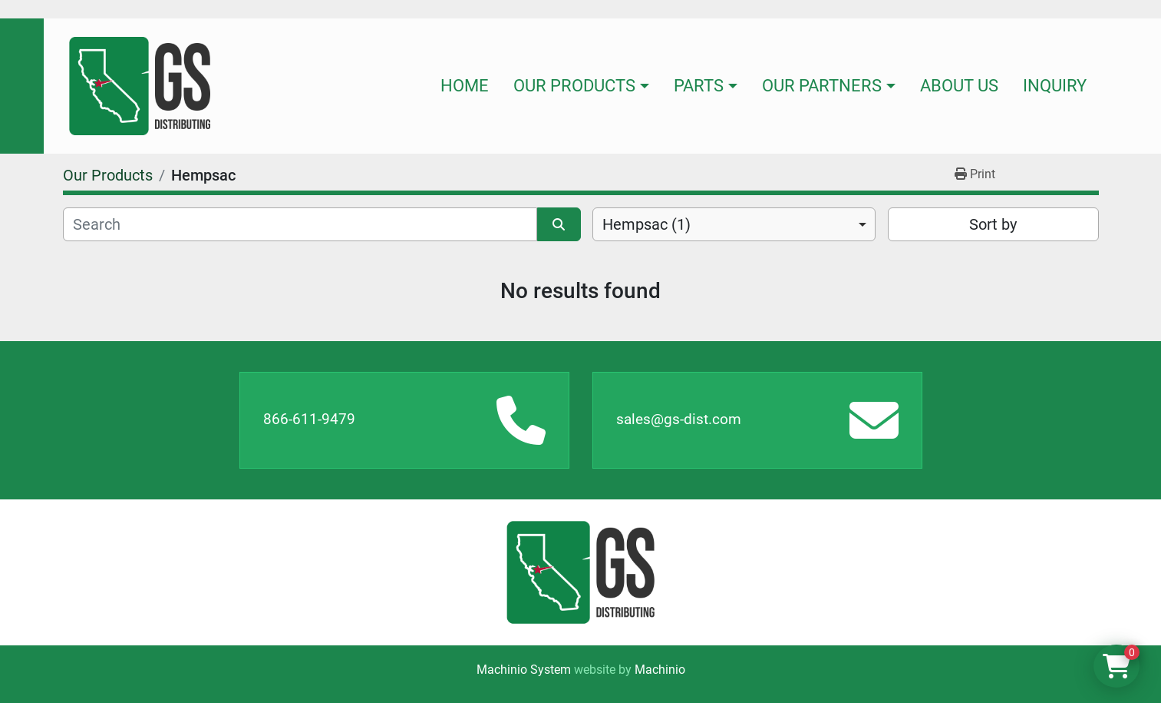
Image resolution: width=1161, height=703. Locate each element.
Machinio (660, 669)
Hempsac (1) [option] (646, 224)
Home (464, 85)
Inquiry (1055, 85)
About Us (959, 85)
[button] (581, 86)
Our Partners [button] (822, 85)
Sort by (993, 224)
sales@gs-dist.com (678, 419)
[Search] (300, 224)
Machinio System (524, 669)
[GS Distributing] (580, 572)
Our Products (574, 85)
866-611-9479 (309, 419)
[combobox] (734, 224)
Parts (699, 85)
